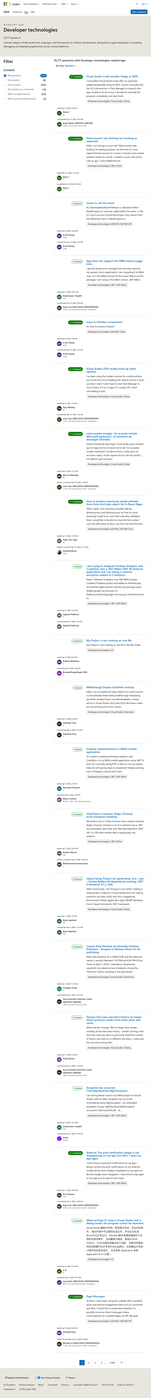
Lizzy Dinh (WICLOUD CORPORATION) (81, 1281)
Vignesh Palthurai (71, 614)
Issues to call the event (100, 203)
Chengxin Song (70, 987)
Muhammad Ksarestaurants (75, 863)
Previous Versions (27, 1384)
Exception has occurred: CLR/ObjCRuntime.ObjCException (106, 1089)
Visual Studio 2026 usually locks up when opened (111, 370)
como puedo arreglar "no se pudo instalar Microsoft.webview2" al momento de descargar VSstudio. (111, 436)
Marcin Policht (69, 798)
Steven (66, 112)
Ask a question (139, 11)
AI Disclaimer (9, 1384)
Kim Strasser (68, 1194)
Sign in (144, 3)
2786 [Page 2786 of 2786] (112, 1362)
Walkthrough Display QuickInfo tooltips (110, 687)
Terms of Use (108, 1384)
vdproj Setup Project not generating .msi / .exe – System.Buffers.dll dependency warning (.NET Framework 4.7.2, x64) (115, 881)
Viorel (65, 1137)
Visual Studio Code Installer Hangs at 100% (112, 76)
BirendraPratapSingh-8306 (75, 672)
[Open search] (137, 4)
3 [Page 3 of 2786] (95, 1362)
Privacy (64, 1384)
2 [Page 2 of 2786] (88, 1362)
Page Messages (95, 1296)
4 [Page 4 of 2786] (101, 1362)
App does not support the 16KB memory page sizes (114, 262)
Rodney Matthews (71, 661)
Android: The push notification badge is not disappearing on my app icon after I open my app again (113, 1155)
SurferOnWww (70, 550)
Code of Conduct (125, 1384)
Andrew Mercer (70, 852)
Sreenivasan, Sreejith (72, 295)
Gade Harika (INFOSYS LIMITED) (78, 123)
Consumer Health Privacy (84, 1384)
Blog (40, 1384)
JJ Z (64, 1270)
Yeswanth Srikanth (71, 787)
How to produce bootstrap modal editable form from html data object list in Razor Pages (114, 502)
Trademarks (9, 1389)
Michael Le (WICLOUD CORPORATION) (81, 1343)
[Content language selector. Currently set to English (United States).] (17, 1377)
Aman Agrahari (70, 920)
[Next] (121, 1362)
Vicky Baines (68, 1058)
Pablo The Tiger (70, 539)
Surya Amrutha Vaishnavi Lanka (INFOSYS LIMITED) (77, 1000)
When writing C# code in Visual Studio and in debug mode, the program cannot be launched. (115, 1221)
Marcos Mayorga (70, 475)
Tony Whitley (69, 407)
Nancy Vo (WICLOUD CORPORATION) (81, 306)
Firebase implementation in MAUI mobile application (111, 750)
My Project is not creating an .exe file (109, 640)
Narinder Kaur (69, 1331)
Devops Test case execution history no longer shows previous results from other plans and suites (114, 1020)
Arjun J (66, 176)
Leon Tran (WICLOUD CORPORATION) (81, 418)
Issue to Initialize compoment (104, 322)
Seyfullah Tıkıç (69, 722)
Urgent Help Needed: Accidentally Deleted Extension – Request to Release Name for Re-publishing (113, 949)
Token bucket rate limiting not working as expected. (111, 139)
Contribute (53, 1384)
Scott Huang (68, 234)
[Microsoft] (5, 4)
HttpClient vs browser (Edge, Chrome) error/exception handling (109, 815)
